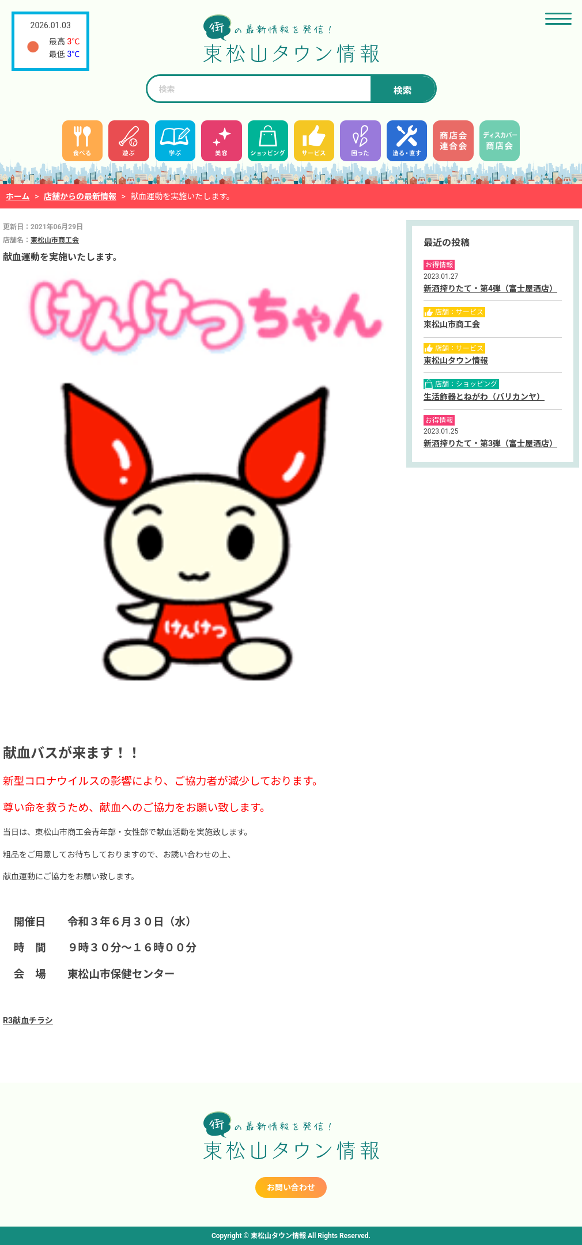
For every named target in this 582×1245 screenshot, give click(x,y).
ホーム (18, 196)
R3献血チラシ (28, 1020)
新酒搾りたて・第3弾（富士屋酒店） (490, 443)
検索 (402, 90)
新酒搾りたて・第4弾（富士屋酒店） (490, 288)
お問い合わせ (291, 1187)
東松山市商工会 (55, 240)
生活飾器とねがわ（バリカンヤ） (484, 396)
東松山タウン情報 (456, 360)
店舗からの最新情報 (80, 196)
